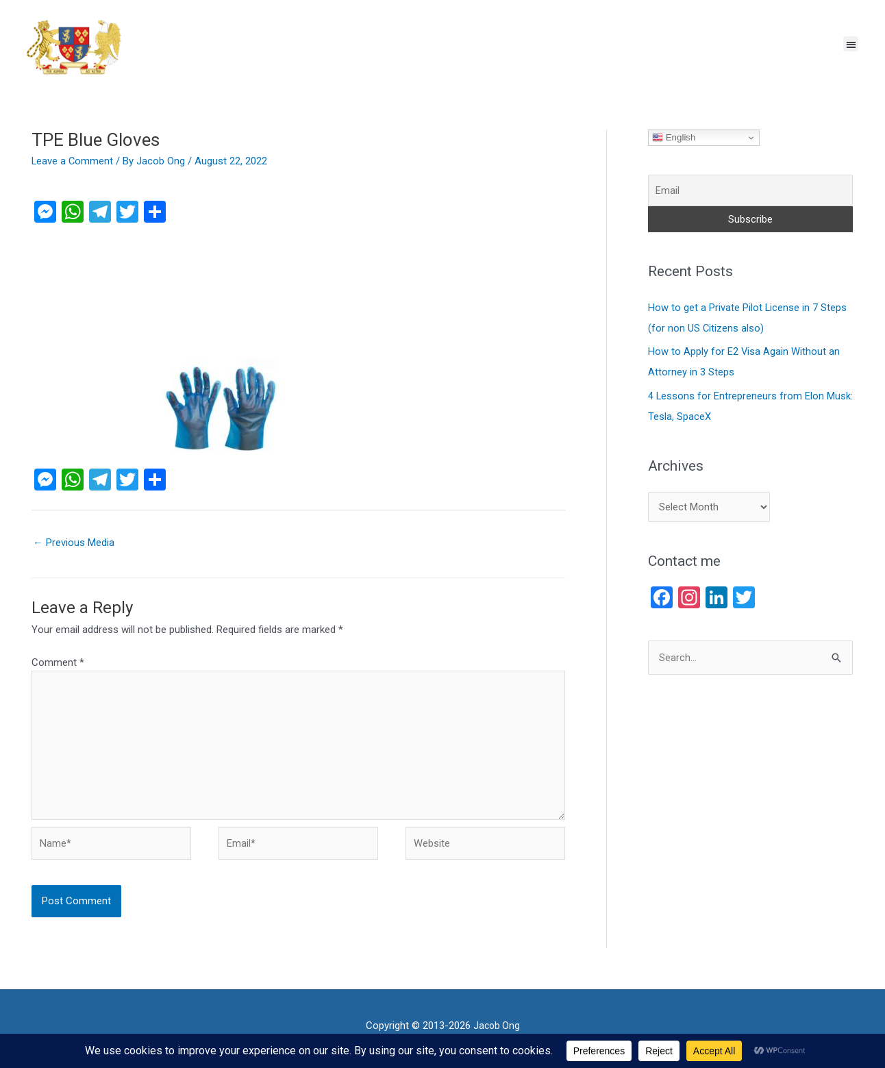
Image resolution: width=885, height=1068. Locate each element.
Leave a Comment (73, 161)
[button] (851, 44)
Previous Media (73, 542)
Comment (58, 662)
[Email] (750, 191)
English (673, 137)
